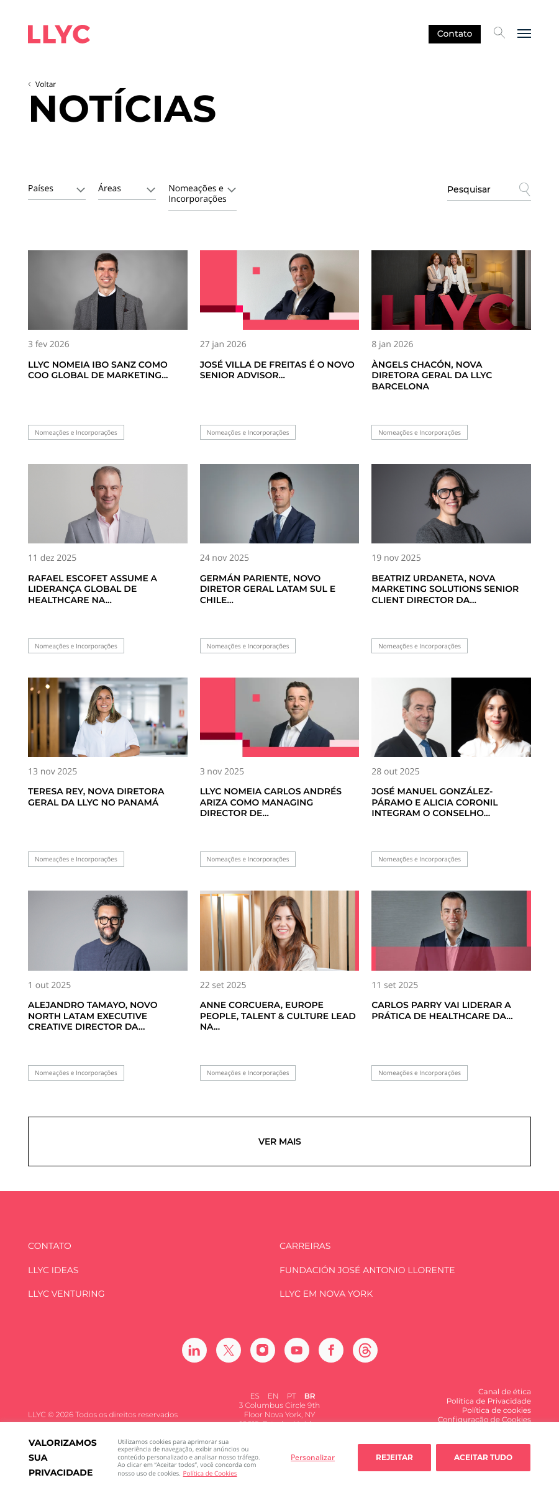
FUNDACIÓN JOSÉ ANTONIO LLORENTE (367, 1270)
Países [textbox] (40, 188)
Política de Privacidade (489, 1401)
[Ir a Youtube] (296, 1350)
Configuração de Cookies (484, 1420)
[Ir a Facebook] (331, 1350)
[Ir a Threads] (365, 1350)
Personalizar (313, 1457)
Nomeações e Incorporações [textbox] (197, 194)
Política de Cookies (210, 1473)
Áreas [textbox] (109, 188)
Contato (455, 33)
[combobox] (57, 187)
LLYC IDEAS (53, 1270)
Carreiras (305, 1246)
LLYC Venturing (66, 1294)
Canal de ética (504, 1392)
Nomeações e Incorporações (76, 433)
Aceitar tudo (483, 1457)
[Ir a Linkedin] (194, 1350)
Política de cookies (496, 1410)
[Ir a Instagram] (262, 1350)
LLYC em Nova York (326, 1294)
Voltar (45, 84)
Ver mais (279, 1141)
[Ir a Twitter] (228, 1350)
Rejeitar (394, 1457)
